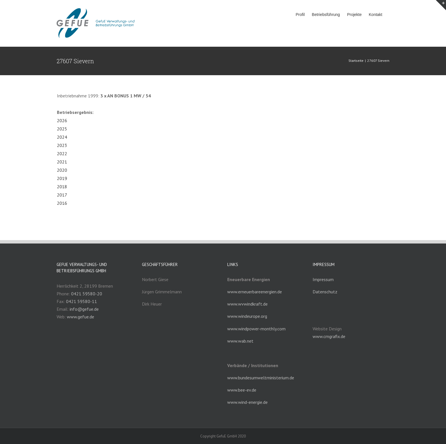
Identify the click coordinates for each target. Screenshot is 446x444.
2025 (62, 129)
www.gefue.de (80, 317)
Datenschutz (325, 291)
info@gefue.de (84, 309)
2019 (62, 178)
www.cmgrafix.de (329, 336)
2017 (62, 195)
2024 (62, 137)
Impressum (323, 279)
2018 (62, 186)
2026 (62, 120)
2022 (62, 153)
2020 (62, 170)
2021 (62, 162)
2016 (62, 203)
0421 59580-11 (81, 301)
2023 (62, 145)
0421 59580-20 (86, 293)
